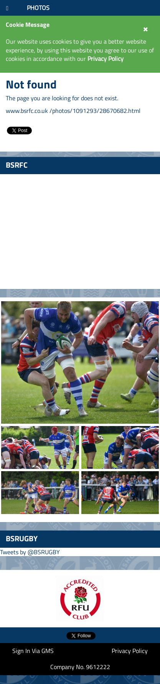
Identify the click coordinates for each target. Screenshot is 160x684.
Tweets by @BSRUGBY (30, 552)
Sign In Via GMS (33, 650)
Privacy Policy (130, 650)
